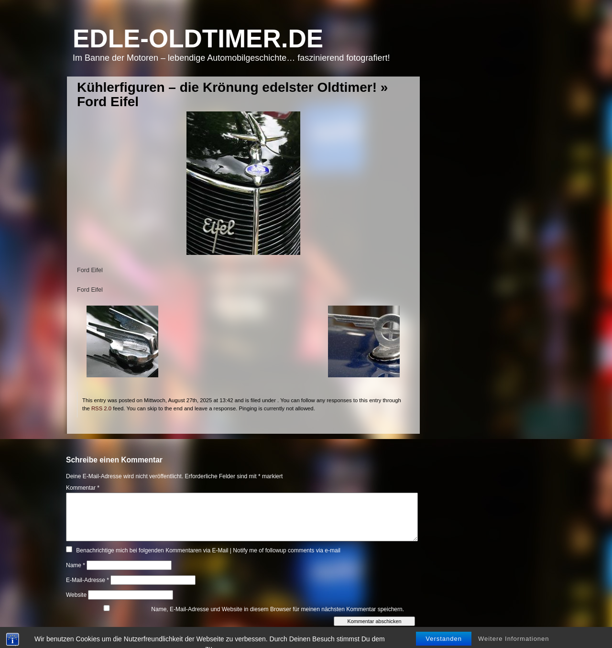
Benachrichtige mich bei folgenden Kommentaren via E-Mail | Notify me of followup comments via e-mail (208, 550)
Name (75, 565)
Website (76, 595)
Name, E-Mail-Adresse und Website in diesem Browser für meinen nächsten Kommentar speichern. (277, 609)
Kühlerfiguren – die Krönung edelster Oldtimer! (227, 87)
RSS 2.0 (101, 408)
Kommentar (82, 487)
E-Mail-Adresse (87, 580)
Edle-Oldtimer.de (198, 38)
